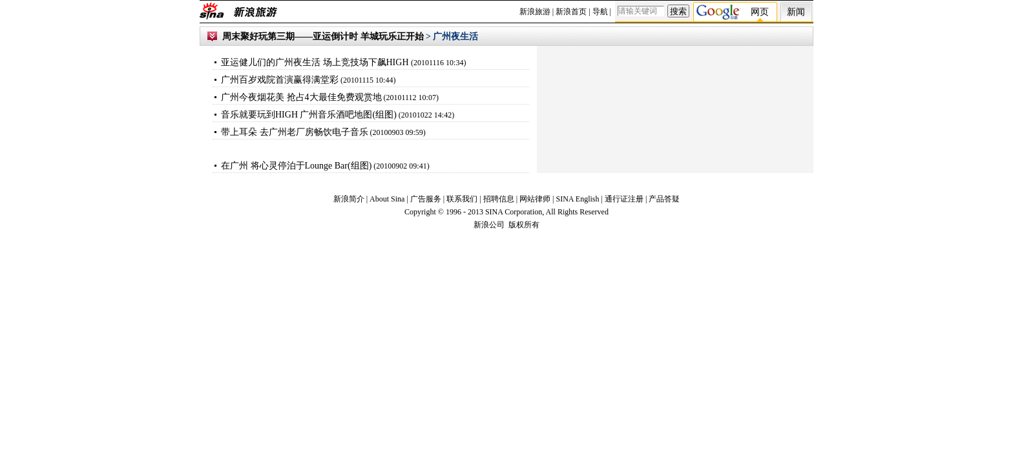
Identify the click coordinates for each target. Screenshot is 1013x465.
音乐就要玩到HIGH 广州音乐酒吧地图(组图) (309, 114)
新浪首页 (571, 11)
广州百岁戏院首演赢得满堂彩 (280, 80)
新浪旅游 (534, 11)
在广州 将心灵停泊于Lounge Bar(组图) (296, 165)
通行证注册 (624, 198)
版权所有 (523, 224)
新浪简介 (348, 198)
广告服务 (425, 198)
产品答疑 (664, 198)
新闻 (796, 12)
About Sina (387, 198)
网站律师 (535, 198)
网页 (760, 12)
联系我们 (461, 198)
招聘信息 (498, 198)
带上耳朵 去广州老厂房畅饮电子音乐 (294, 132)
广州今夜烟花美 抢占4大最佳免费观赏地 (301, 97)
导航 (600, 11)
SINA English (577, 198)
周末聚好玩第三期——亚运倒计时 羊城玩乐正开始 (323, 36)
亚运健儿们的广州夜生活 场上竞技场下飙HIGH (316, 62)
